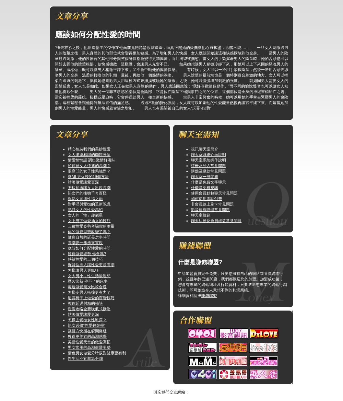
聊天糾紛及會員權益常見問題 (216, 220)
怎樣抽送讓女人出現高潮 (89, 187)
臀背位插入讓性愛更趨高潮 (91, 265)
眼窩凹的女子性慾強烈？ (89, 171)
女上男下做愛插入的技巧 (89, 220)
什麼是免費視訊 (204, 187)
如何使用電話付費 (206, 198)
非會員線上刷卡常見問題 (212, 204)
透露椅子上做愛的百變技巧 (91, 298)
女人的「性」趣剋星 (85, 215)
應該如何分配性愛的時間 (89, 248)
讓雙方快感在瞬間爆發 (87, 331)
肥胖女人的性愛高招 (85, 209)
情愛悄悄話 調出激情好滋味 (91, 160)
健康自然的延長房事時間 (89, 237)
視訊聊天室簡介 (204, 149)
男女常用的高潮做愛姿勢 (89, 347)
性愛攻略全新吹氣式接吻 (89, 309)
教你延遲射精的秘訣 (85, 303)
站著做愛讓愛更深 (83, 182)
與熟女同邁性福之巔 (85, 198)
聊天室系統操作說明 (208, 160)
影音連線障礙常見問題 (210, 209)
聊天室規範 (200, 215)
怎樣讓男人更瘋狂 (83, 270)
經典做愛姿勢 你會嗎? (87, 254)
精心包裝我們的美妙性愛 (89, 149)
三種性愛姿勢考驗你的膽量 (91, 226)
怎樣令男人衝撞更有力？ (89, 292)
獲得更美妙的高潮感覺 (87, 336)
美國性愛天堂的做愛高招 (89, 342)
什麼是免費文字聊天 (208, 182)
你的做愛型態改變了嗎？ (89, 232)
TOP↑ (183, 386)
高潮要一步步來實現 (85, 243)
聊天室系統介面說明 (208, 154)
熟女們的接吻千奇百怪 (87, 193)
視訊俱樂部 (165, 386)
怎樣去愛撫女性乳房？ (87, 320)
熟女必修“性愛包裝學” (86, 325)
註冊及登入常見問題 (208, 165)
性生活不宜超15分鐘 (85, 358)
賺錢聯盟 (209, 295)
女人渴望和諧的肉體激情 (89, 154)
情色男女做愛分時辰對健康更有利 (97, 353)
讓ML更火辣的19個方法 (88, 176)
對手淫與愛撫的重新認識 (89, 204)
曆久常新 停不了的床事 (88, 281)
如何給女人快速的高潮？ (89, 165)
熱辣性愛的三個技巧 (85, 259)
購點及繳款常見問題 (208, 171)
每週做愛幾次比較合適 (87, 287)
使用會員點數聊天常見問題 (214, 193)
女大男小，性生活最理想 (89, 276)
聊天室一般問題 (204, 176)
